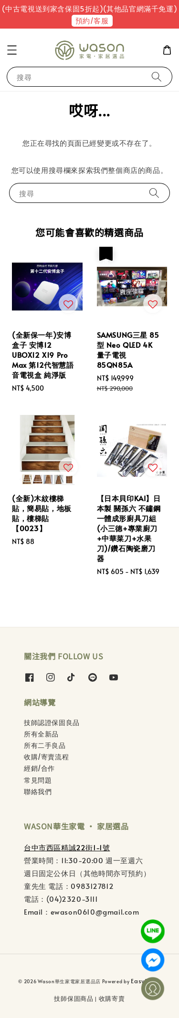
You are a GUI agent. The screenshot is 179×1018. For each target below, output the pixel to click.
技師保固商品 (73, 998)
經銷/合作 (39, 768)
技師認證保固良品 (52, 722)
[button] (11, 50)
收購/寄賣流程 (46, 756)
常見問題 (38, 780)
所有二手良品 (45, 745)
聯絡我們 (38, 791)
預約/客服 (92, 20)
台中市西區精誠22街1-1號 (67, 847)
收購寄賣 (112, 998)
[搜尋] (156, 76)
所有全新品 (41, 733)
